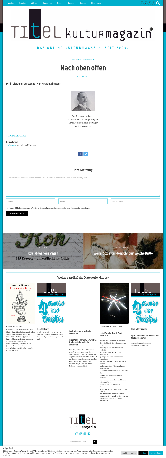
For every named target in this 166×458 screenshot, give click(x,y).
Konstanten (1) (43, 329)
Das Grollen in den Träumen (111, 326)
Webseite (12, 145)
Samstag (71, 3)
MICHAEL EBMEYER (17, 135)
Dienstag (22, 3)
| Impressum (96, 3)
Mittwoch (34, 3)
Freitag (59, 3)
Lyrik (73, 59)
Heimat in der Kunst (14, 326)
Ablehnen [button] (143, 453)
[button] (95, 442)
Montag (11, 3)
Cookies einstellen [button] (129, 453)
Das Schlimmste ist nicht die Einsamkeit (80, 332)
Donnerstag (47, 3)
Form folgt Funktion (139, 329)
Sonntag (83, 3)
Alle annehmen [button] (156, 453)
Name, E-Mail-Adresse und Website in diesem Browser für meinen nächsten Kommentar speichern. (49, 208)
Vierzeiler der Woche (86, 59)
